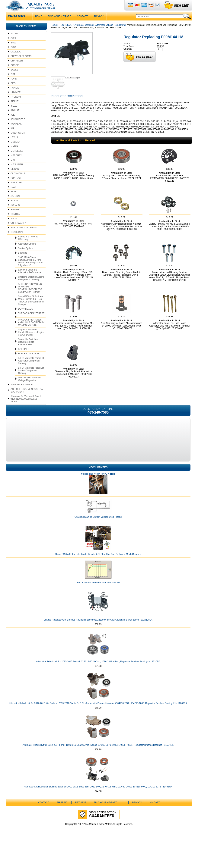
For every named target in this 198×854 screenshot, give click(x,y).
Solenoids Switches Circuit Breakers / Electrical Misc (28, 349)
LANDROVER (18, 140)
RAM (13, 194)
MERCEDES (17, 158)
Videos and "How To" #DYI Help (28, 245)
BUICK (14, 54)
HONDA (15, 95)
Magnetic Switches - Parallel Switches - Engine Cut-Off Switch (31, 340)
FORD (14, 86)
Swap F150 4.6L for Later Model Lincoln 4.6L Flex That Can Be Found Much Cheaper (31, 308)
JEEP (13, 122)
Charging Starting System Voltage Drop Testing (31, 285)
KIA (12, 136)
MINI (13, 167)
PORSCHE (16, 190)
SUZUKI (15, 217)
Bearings (22, 260)
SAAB (14, 199)
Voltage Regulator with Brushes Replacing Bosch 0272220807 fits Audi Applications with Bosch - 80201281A (98, 633)
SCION (14, 208)
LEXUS (14, 145)
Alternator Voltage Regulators (110, 32)
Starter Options (25, 256)
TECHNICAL (17, 239)
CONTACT (82, 24)
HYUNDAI (16, 104)
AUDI (13, 45)
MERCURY (16, 163)
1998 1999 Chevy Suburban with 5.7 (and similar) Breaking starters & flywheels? (30, 269)
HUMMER (16, 100)
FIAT (13, 81)
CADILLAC (16, 59)
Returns (80, 816)
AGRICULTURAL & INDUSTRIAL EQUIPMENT (27, 398)
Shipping (62, 816)
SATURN (15, 203)
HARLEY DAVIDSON (28, 361)
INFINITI (15, 109)
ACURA (14, 41)
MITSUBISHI (17, 172)
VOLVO (14, 226)
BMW (13, 50)
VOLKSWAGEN (19, 230)
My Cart (155, 816)
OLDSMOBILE (18, 181)
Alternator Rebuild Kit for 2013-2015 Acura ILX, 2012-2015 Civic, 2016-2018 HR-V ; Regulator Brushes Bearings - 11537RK (98, 675)
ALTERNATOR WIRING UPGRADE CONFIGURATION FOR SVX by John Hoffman (30, 295)
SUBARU (15, 212)
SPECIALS (23, 356)
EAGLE (14, 77)
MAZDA (14, 154)
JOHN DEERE (18, 127)
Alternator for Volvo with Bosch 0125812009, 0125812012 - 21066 (26, 406)
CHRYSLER (17, 68)
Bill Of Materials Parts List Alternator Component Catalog (31, 368)
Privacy (99, 24)
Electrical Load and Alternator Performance (29, 278)
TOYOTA (15, 221)
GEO (13, 90)
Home (54, 32)
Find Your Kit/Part (59, 24)
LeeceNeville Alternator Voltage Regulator (29, 386)
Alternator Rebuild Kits (22, 392)
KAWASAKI (16, 131)
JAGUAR (15, 118)
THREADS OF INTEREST (31, 321)
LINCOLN (15, 149)
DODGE (15, 72)
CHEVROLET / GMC (21, 63)
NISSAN (15, 176)
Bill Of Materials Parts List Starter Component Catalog (31, 378)
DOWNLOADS (25, 316)
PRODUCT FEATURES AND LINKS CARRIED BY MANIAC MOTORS (31, 330)
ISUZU (14, 113)
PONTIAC (16, 185)
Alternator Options (27, 251)
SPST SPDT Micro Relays (24, 235)
